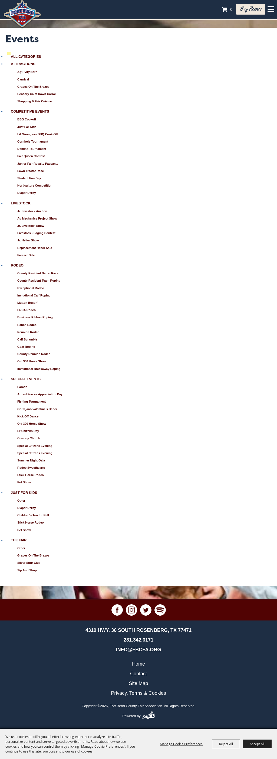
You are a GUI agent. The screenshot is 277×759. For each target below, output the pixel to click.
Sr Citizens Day (28, 431)
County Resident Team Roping (38, 280)
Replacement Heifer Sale (34, 247)
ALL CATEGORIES (26, 57)
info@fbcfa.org (138, 649)
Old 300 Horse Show (31, 361)
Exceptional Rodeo (30, 288)
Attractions (23, 64)
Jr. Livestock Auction (32, 211)
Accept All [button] (257, 744)
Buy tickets (250, 9)
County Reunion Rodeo (33, 354)
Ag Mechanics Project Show (37, 218)
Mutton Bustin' (27, 302)
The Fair (19, 540)
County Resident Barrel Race (37, 273)
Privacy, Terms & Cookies (138, 693)
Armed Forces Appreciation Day (39, 394)
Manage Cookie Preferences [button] (181, 744)
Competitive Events (30, 111)
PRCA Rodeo (26, 310)
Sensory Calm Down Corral (36, 94)
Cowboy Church (28, 438)
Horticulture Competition (34, 185)
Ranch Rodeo (27, 324)
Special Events (26, 379)
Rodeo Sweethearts (31, 467)
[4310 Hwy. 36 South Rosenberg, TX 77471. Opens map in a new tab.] (138, 630)
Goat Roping (26, 346)
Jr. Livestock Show (30, 225)
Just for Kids (26, 127)
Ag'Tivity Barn (27, 71)
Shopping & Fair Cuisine (34, 101)
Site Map (138, 683)
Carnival (23, 79)
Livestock (21, 203)
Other (21, 500)
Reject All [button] (226, 744)
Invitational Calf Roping (34, 295)
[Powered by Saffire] (148, 716)
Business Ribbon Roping (35, 317)
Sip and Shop (27, 570)
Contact (138, 673)
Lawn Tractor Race (30, 171)
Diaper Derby (26, 192)
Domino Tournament (31, 148)
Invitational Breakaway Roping (39, 368)
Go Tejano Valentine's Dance (37, 409)
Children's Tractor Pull (33, 515)
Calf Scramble (27, 339)
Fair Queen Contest (31, 156)
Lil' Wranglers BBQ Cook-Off (37, 134)
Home (138, 664)
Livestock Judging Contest (36, 233)
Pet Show (24, 482)
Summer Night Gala (31, 460)
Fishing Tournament (31, 401)
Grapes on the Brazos (33, 86)
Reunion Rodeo (28, 332)
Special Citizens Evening (34, 445)
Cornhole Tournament (32, 141)
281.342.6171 (138, 640)
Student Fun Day (29, 178)
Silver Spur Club (29, 562)
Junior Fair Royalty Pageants (37, 163)
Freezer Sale (26, 255)
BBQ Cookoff (26, 119)
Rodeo (17, 265)
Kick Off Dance (27, 416)
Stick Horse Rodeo (30, 475)
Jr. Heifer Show (28, 240)
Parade (22, 387)
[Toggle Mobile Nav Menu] (271, 9)
